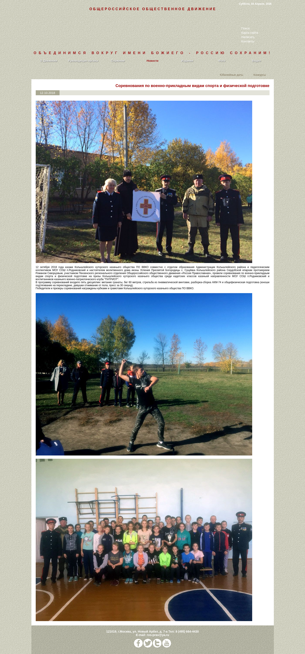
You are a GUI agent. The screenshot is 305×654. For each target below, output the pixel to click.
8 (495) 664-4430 (187, 631)
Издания (187, 60)
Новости (152, 60)
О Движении (48, 60)
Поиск (245, 28)
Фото (221, 60)
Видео (256, 60)
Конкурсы (259, 74)
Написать (248, 37)
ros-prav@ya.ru (158, 635)
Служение (118, 60)
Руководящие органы (83, 60)
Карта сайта (249, 32)
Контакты (247, 41)
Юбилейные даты (231, 74)
